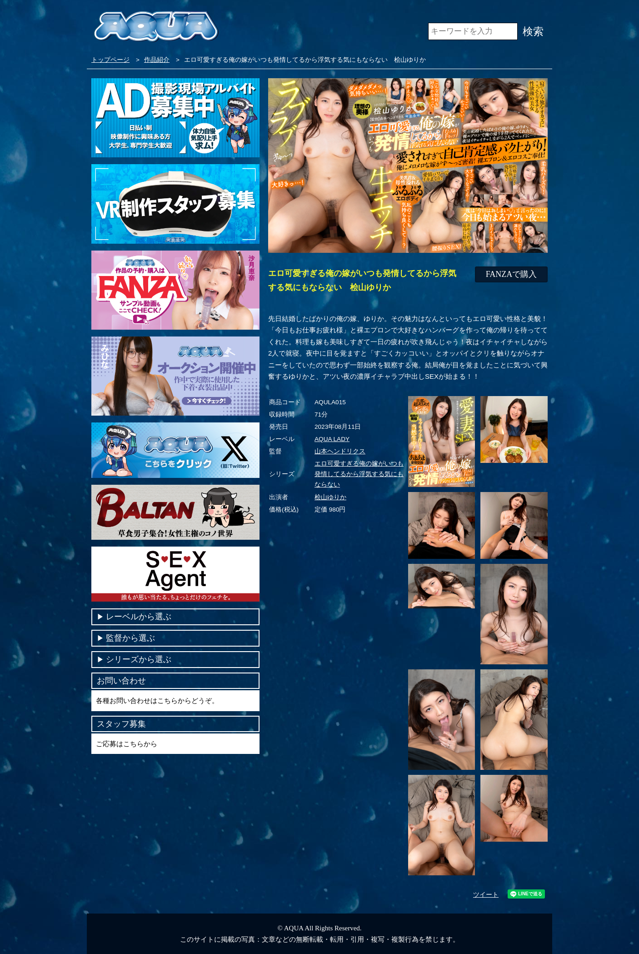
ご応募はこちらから (126, 744)
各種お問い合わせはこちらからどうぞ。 (157, 700)
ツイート (486, 894)
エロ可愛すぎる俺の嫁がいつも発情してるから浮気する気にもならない (359, 474)
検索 (533, 31)
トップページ (110, 59)
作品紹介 (157, 59)
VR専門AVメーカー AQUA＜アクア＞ (156, 27)
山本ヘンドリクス (340, 451)
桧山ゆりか (330, 497)
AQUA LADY (332, 439)
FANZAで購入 (511, 274)
